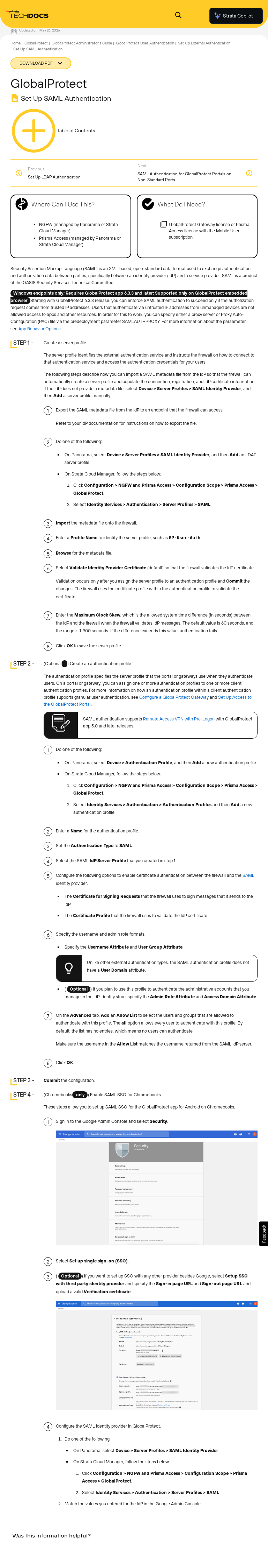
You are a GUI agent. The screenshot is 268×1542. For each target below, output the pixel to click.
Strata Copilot (233, 16)
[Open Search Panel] (178, 16)
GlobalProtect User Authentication (145, 43)
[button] (263, 1233)
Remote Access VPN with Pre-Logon (179, 718)
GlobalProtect (36, 43)
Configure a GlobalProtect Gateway (174, 697)
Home (15, 43)
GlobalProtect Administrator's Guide (82, 43)
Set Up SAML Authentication (37, 49)
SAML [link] (248, 875)
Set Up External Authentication (204, 43)
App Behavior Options (39, 328)
